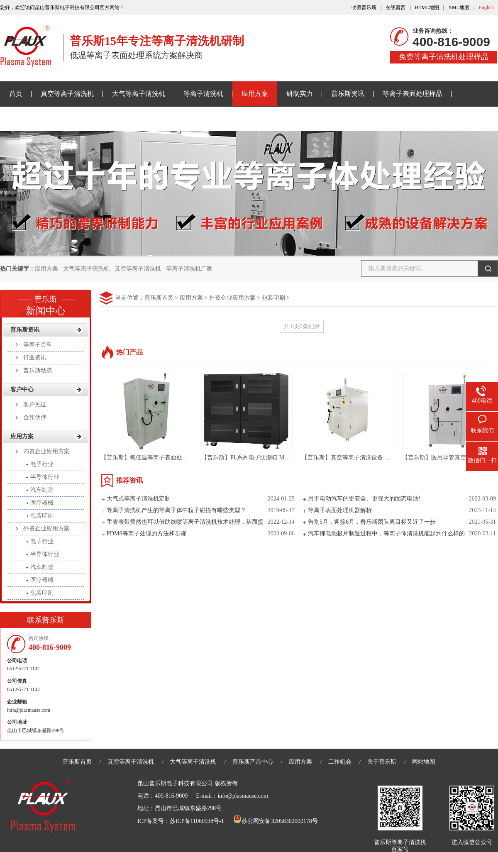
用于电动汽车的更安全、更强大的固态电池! (364, 499)
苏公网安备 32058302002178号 (275, 821)
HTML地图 (427, 7)
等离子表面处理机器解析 (340, 510)
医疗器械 (42, 503)
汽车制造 (42, 490)
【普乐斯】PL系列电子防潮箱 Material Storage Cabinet (270, 457)
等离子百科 (37, 345)
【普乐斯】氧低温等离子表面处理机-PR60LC (158, 457)
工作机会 (340, 762)
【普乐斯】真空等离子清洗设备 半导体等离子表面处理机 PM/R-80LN (390, 457)
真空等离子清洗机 (67, 93)
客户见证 (34, 404)
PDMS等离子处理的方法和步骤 (146, 533)
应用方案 (255, 93)
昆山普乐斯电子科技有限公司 (175, 783)
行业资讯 (34, 357)
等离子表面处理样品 (412, 93)
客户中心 (22, 389)
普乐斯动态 (37, 370)
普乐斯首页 (158, 298)
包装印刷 (273, 298)
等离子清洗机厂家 (189, 269)
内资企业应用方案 (46, 451)
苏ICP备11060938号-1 (197, 821)
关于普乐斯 (25, 118)
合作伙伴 (34, 417)
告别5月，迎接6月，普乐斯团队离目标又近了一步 (372, 522)
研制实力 (299, 93)
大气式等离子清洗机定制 (139, 499)
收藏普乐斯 (364, 7)
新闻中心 (45, 303)
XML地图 (458, 7)
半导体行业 (44, 477)
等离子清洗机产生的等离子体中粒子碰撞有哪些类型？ (176, 510)
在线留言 (395, 7)
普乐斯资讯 (347, 93)
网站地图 (423, 762)
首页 (15, 93)
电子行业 (42, 464)
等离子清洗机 (203, 93)
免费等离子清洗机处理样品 (443, 57)
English (486, 7)
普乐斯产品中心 (252, 762)
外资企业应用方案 (232, 298)
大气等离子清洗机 (138, 93)
